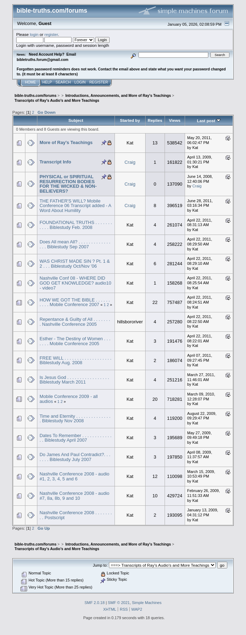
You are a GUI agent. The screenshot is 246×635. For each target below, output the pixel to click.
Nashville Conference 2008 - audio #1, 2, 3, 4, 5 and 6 (74, 476)
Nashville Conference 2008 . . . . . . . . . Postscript (75, 515)
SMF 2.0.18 (95, 602)
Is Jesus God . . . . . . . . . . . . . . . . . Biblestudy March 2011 (74, 380)
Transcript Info (55, 161)
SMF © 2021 (119, 602)
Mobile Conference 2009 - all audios (68, 399)
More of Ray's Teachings (66, 142)
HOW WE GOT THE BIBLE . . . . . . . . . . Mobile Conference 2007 (74, 302)
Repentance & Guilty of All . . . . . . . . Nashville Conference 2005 (74, 322)
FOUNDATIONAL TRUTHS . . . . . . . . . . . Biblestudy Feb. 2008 (75, 225)
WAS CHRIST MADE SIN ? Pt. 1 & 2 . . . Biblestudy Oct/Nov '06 (74, 264)
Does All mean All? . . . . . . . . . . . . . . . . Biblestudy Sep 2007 (74, 244)
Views (174, 120)
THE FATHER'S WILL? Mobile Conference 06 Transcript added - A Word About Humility (75, 205)
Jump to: (100, 565)
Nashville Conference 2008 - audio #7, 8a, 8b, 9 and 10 (74, 496)
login (34, 34)
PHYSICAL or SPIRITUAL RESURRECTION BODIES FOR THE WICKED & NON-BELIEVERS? (68, 184)
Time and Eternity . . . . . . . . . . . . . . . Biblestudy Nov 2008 (74, 418)
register (51, 34)
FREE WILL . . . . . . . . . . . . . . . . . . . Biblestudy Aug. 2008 (75, 360)
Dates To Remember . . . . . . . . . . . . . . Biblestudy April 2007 (75, 438)
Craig (129, 162)
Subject (75, 120)
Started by (130, 120)
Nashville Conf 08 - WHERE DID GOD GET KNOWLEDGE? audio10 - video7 (75, 282)
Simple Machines (146, 602)
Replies (155, 120)
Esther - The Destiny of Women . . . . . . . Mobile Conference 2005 (74, 341)
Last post (209, 120)
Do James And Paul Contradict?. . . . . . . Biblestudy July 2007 (74, 457)
